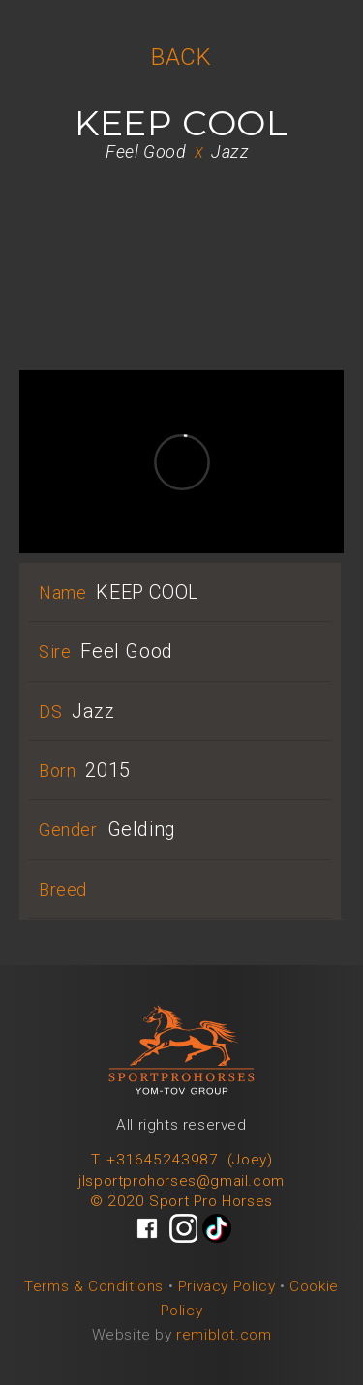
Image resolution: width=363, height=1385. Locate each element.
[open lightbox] (181, 191)
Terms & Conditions (94, 1286)
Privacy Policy (226, 1286)
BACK (181, 57)
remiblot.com (223, 1334)
